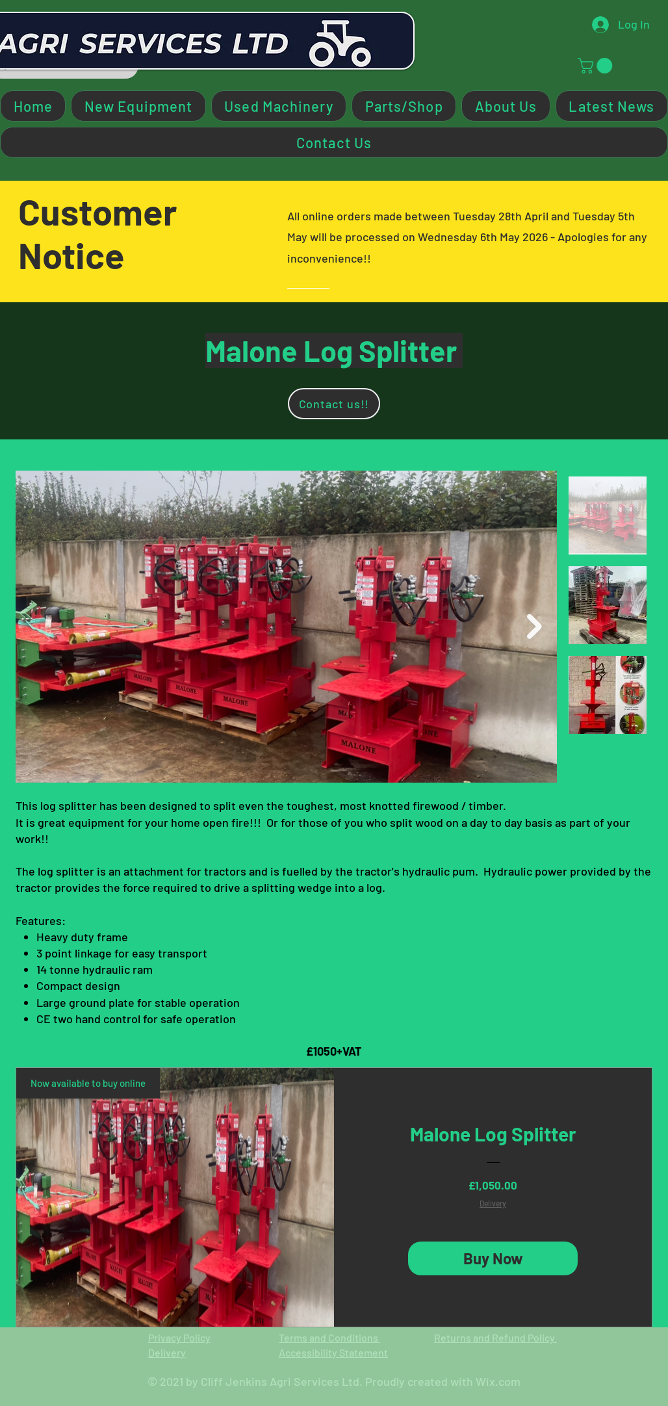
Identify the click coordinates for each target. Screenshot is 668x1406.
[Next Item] (534, 627)
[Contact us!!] (334, 403)
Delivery (493, 1203)
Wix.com (498, 1381)
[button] (597, 65)
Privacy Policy (179, 1337)
